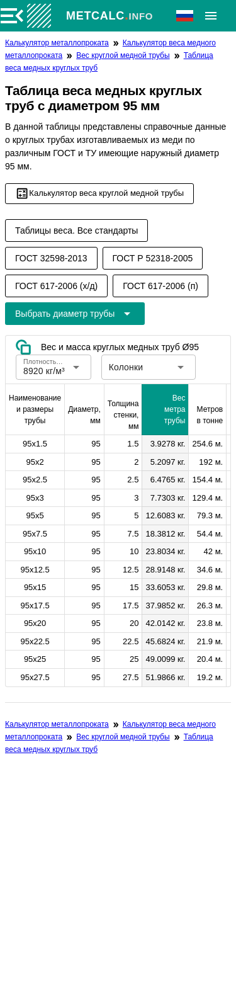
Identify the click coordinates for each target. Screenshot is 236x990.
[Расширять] (210, 15)
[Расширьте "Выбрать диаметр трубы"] (75, 313)
